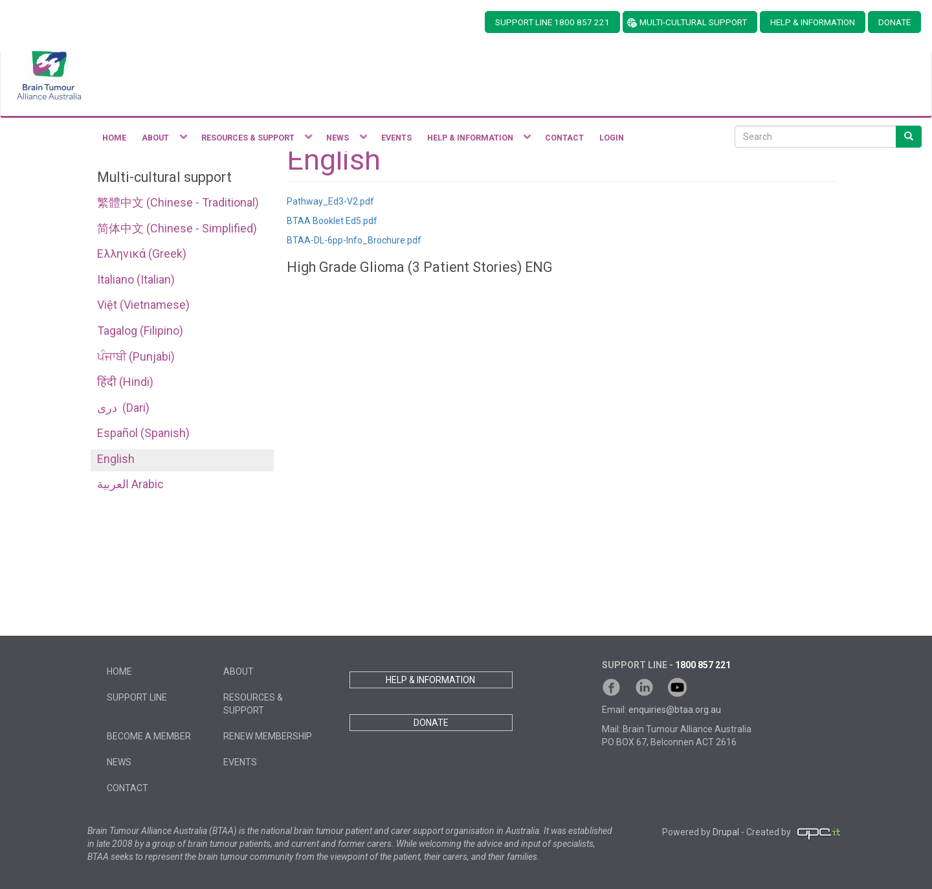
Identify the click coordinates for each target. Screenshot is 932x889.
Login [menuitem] (611, 137)
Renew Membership (267, 736)
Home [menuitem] (114, 137)
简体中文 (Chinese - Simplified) (177, 228)
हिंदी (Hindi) (125, 381)
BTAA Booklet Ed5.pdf (332, 221)
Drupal (726, 832)
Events (240, 762)
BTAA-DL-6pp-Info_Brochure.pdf (354, 240)
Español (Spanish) (143, 433)
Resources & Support (253, 703)
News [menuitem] (342, 141)
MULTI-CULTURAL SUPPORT (693, 22)
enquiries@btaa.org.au (674, 709)
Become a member (149, 736)
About (238, 671)
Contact (127, 788)
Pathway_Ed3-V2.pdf (330, 201)
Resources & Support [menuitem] (253, 141)
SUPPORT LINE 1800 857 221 (552, 22)
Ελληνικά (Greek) (141, 253)
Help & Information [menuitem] (475, 141)
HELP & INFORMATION (812, 22)
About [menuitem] (160, 141)
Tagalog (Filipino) (140, 330)
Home (119, 671)
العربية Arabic (130, 484)
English (116, 459)
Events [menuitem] (396, 137)
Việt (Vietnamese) (143, 304)
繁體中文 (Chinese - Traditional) (178, 202)
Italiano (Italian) (136, 279)
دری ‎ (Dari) (123, 407)
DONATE (894, 22)
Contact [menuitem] (564, 137)
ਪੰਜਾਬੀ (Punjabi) (136, 356)
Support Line (137, 697)
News (119, 762)
